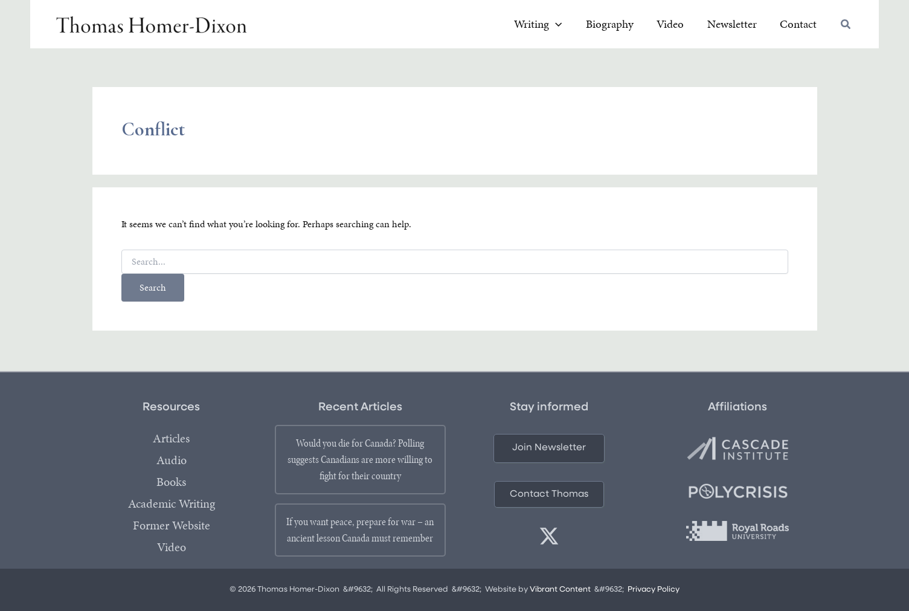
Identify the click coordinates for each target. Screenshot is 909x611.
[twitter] (549, 536)
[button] (846, 26)
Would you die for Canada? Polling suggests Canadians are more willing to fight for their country (359, 459)
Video (171, 547)
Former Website (171, 525)
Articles (171, 438)
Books (171, 482)
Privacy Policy (654, 589)
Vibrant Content (560, 589)
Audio (171, 460)
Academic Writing (171, 504)
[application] (595, 26)
